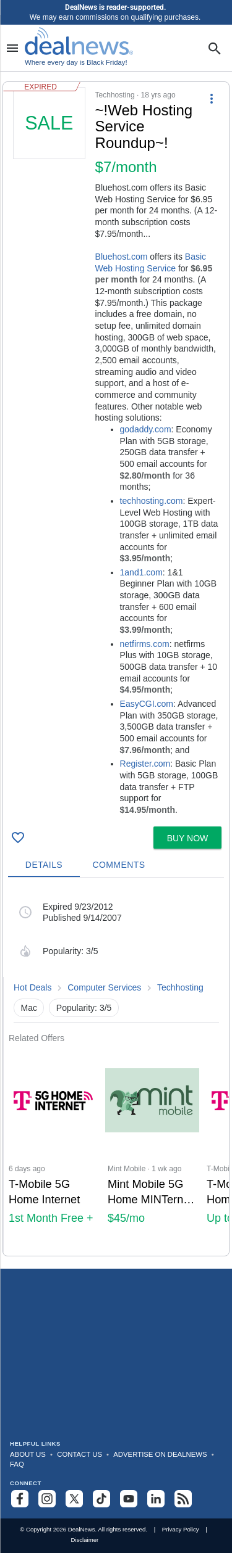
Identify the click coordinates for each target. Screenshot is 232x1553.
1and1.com (141, 572)
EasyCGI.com (146, 704)
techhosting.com (151, 501)
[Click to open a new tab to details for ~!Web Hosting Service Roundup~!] (49, 179)
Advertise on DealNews (160, 1454)
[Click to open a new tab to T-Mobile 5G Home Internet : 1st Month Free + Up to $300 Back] (53, 1149)
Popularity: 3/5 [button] (84, 1008)
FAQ (17, 1464)
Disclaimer (84, 1539)
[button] (116, 452)
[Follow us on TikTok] (101, 1499)
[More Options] (211, 98)
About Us (28, 1454)
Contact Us (79, 1454)
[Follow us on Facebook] (20, 1499)
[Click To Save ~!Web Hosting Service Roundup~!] (18, 837)
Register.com (145, 763)
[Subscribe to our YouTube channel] (129, 1499)
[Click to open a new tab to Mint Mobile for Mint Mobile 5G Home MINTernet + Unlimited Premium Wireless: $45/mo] (152, 1149)
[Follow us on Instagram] (47, 1499)
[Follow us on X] (74, 1499)
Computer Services (104, 987)
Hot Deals (32, 987)
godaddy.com (145, 429)
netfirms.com (145, 644)
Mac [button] (29, 1008)
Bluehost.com (121, 257)
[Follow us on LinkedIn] (156, 1499)
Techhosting (180, 987)
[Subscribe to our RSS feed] (183, 1499)
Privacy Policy (180, 1529)
